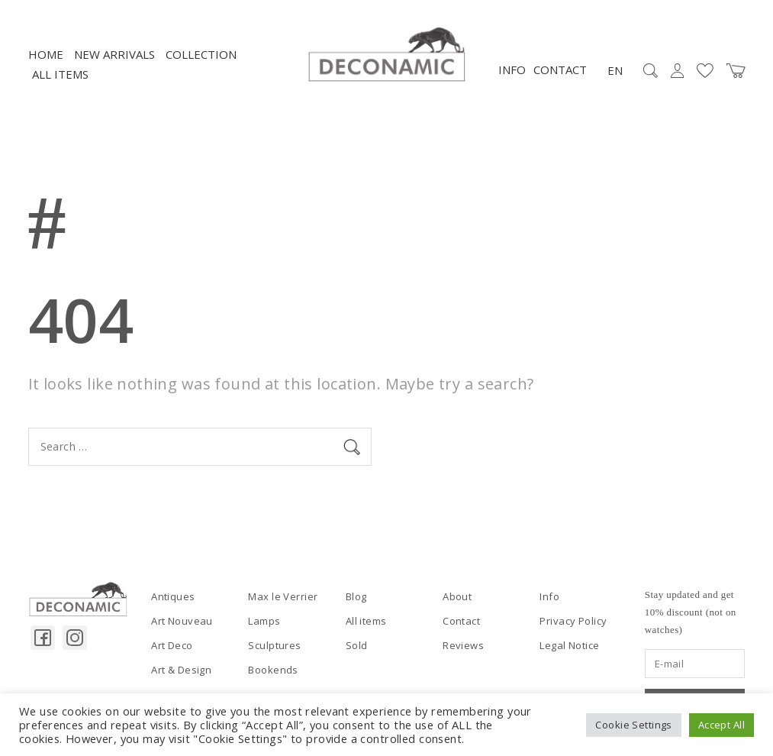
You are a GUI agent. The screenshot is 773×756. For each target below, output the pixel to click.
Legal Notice (569, 645)
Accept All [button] (721, 725)
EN (615, 70)
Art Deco (171, 645)
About (457, 596)
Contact (560, 69)
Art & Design (181, 670)
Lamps (264, 621)
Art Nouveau (182, 621)
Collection (201, 54)
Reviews (463, 645)
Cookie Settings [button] (633, 725)
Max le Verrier (282, 596)
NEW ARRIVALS (114, 54)
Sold (357, 645)
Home (45, 54)
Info (512, 69)
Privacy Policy (573, 621)
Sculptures (274, 645)
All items (60, 74)
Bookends (273, 670)
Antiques (173, 596)
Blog (356, 596)
